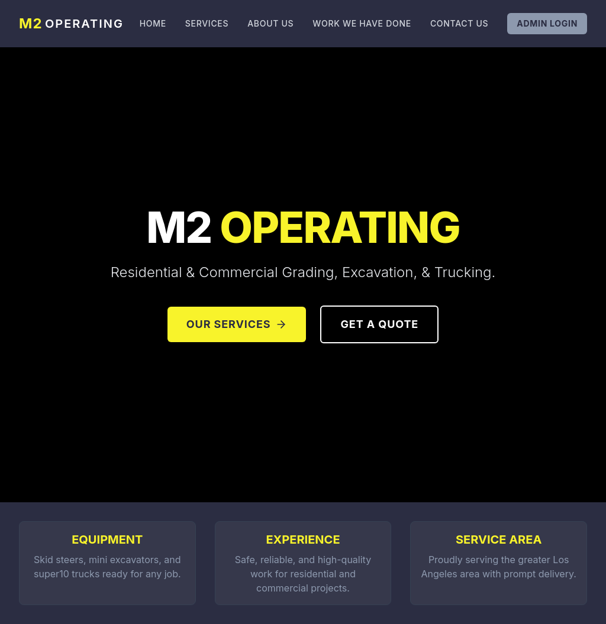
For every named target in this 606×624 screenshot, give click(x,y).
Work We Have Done (361, 23)
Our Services (237, 324)
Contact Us (459, 23)
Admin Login (547, 23)
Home (153, 23)
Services (206, 23)
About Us (270, 23)
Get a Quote (379, 324)
